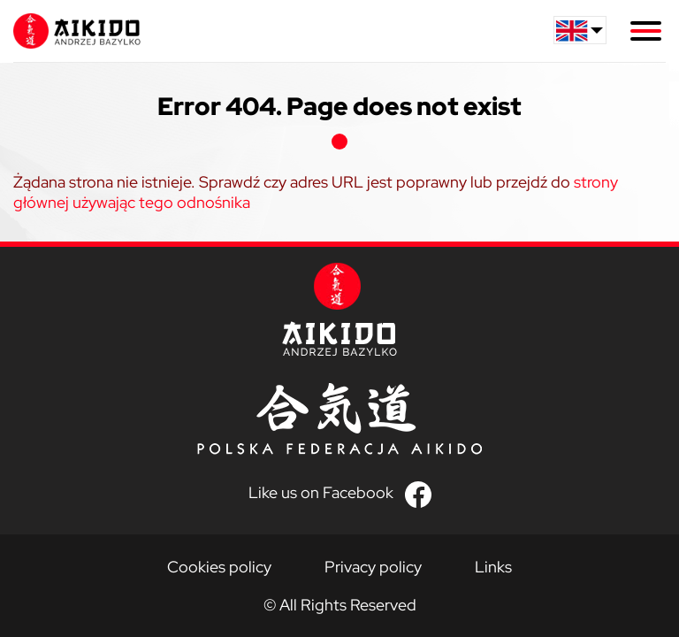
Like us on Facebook (320, 492)
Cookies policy (219, 566)
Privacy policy (373, 566)
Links (493, 566)
